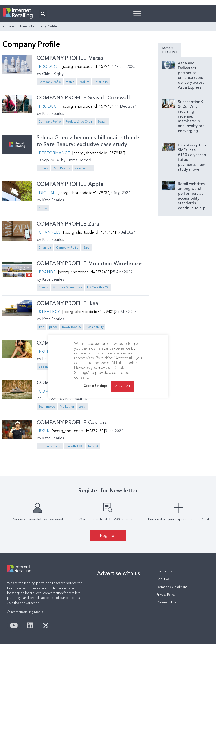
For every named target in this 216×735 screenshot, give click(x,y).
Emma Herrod (78, 220)
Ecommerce (47, 467)
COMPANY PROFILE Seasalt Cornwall (83, 158)
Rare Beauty (61, 228)
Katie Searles (53, 173)
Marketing (67, 467)
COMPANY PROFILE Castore (72, 482)
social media (83, 228)
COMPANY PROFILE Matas (70, 118)
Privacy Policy (166, 655)
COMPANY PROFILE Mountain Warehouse (89, 323)
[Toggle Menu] (137, 73)
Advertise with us (118, 633)
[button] (43, 74)
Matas (70, 142)
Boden (43, 427)
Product (49, 126)
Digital (47, 252)
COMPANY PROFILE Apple (70, 244)
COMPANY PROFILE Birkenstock (77, 443)
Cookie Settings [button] (96, 386)
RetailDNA (101, 142)
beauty (43, 228)
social (82, 467)
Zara (86, 308)
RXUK (44, 411)
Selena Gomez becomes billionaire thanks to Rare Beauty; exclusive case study (89, 201)
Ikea (41, 387)
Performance (54, 213)
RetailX (93, 506)
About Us (163, 639)
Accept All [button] (122, 386)
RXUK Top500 (89, 427)
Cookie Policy (166, 662)
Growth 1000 (74, 506)
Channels (50, 292)
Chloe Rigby (53, 134)
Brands (47, 332)
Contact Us (164, 631)
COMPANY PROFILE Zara (68, 284)
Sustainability (112, 427)
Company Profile (50, 142)
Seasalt (102, 182)
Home (23, 86)
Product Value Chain (79, 182)
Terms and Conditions (172, 647)
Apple (43, 268)
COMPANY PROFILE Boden (70, 403)
